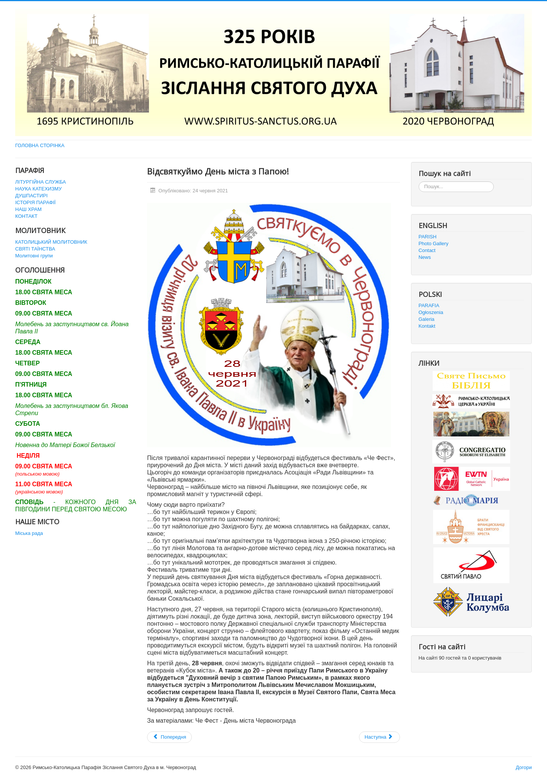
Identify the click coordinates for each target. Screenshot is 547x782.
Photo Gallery (434, 243)
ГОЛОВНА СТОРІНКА (40, 145)
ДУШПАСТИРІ (31, 195)
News (425, 257)
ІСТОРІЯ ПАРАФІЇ (35, 202)
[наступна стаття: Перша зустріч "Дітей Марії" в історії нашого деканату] (379, 737)
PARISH (427, 237)
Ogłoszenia (431, 312)
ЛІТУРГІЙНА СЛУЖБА (40, 182)
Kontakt (427, 326)
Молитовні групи (34, 256)
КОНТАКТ (26, 216)
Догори (524, 767)
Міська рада (29, 533)
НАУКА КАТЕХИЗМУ (38, 189)
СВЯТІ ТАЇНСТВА (35, 249)
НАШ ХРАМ (28, 209)
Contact (427, 250)
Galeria (427, 319)
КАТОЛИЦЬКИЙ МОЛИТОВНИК (51, 242)
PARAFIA (429, 305)
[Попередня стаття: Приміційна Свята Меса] (169, 737)
